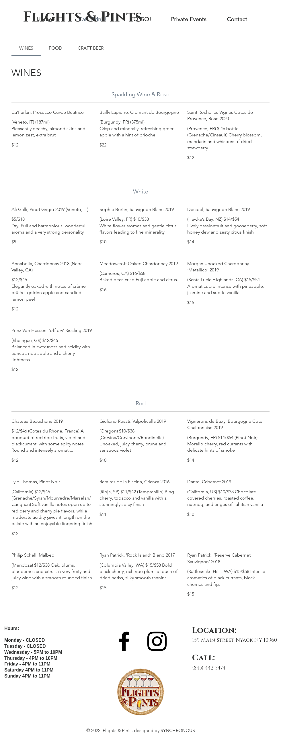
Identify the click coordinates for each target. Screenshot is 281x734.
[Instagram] (157, 641)
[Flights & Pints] (82, 17)
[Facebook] (124, 641)
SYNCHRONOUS (178, 730)
